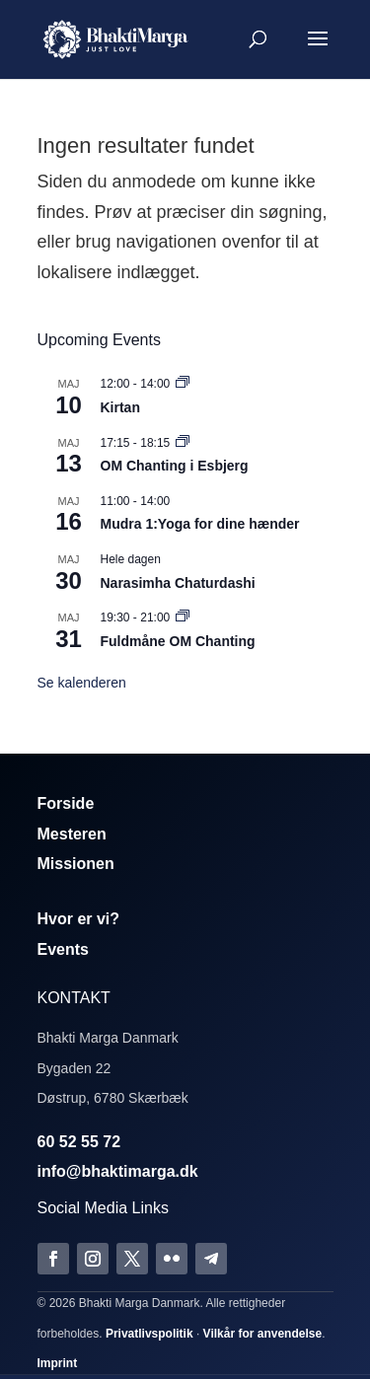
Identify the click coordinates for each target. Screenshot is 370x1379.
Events (63, 949)
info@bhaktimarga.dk (117, 1171)
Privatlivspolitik (149, 1334)
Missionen (75, 863)
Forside (66, 803)
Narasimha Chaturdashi (178, 583)
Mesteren (72, 834)
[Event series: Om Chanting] (182, 443)
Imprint (57, 1363)
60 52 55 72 (79, 1141)
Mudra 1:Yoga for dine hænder (200, 524)
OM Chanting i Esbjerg (175, 465)
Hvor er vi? (78, 918)
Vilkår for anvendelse (263, 1334)
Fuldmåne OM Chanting (178, 641)
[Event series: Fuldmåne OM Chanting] (182, 617)
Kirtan (120, 407)
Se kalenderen (81, 682)
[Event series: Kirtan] (182, 384)
